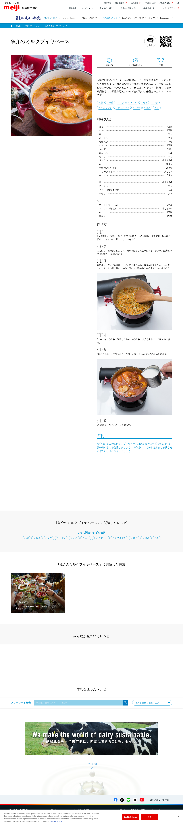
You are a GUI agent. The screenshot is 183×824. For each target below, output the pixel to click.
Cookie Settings (130, 817)
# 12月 (136, 107)
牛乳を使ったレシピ (111, 18)
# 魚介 (110, 102)
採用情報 (107, 3)
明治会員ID (121, 3)
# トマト (132, 102)
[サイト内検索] (177, 3)
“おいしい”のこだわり (91, 18)
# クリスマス (122, 107)
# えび (120, 102)
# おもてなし (105, 107)
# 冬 (157, 107)
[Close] (179, 816)
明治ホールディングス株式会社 (159, 3)
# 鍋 (101, 102)
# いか (154, 102)
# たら (144, 102)
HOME (18, 26)
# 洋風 (147, 107)
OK (149, 817)
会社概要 (136, 3)
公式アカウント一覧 (159, 800)
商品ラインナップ (129, 18)
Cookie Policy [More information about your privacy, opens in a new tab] (56, 821)
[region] (91, 817)
